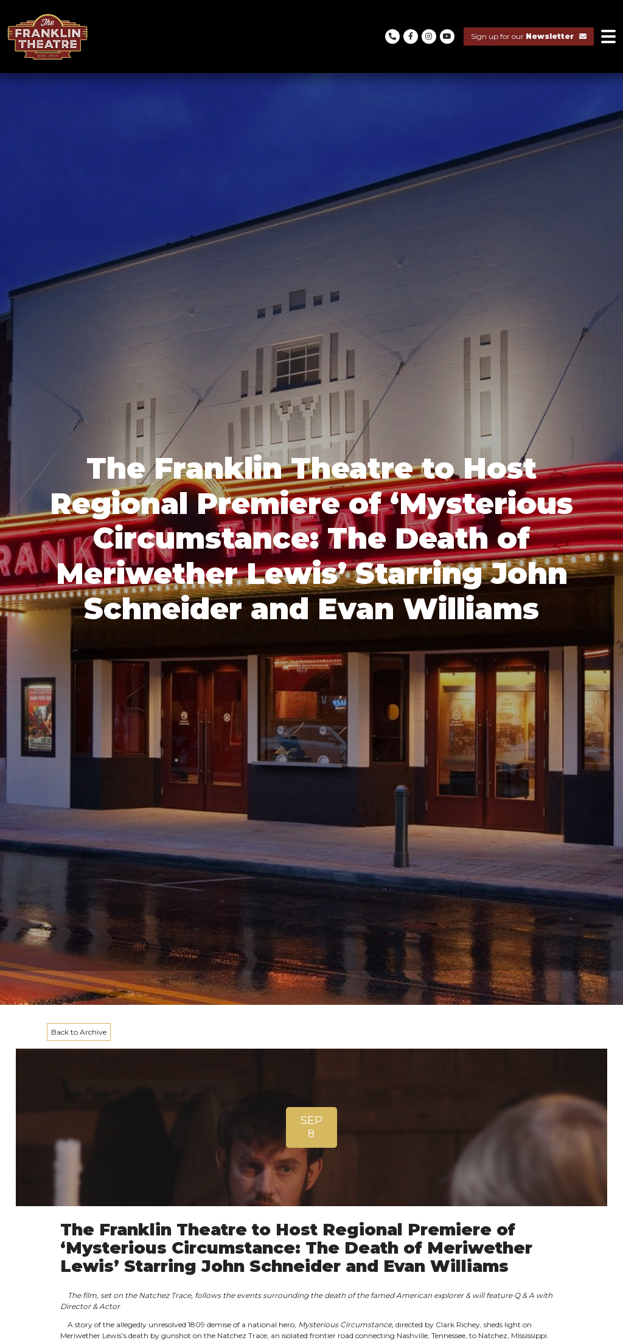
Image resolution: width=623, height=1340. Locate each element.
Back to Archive (78, 1031)
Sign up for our (528, 36)
